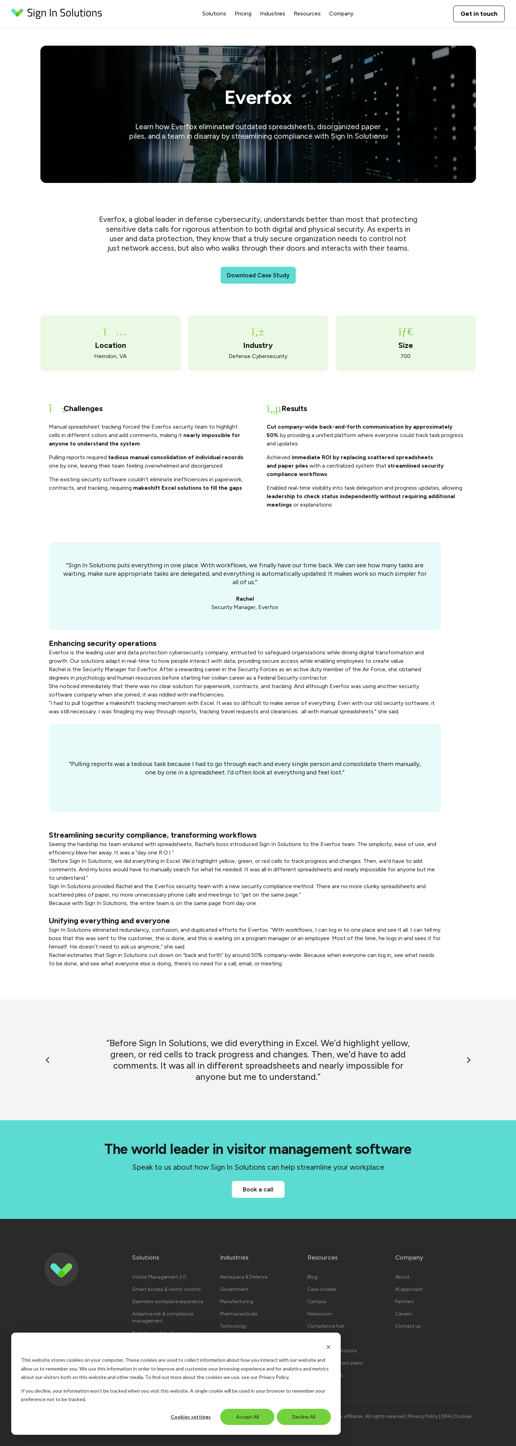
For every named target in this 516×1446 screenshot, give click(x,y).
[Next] (468, 1060)
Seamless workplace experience (167, 1302)
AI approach (409, 1289)
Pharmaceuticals (238, 1314)
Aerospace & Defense (243, 1277)
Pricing (243, 13)
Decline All (303, 1417)
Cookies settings (191, 1417)
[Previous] (48, 1060)
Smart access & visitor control (166, 1289)
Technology (233, 1326)
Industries (272, 13)
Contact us (408, 1326)
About (402, 1277)
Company (341, 13)
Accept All (247, 1417)
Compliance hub (326, 1326)
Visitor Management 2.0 (159, 1277)
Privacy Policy (273, 1377)
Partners (404, 1302)
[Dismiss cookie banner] (328, 1346)
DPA (446, 1416)
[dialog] (176, 1384)
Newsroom (319, 1314)
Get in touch (479, 14)
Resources (307, 13)
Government (234, 1289)
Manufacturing (236, 1302)
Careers (403, 1314)
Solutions (214, 13)
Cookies (462, 1416)
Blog (312, 1277)
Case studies (321, 1289)
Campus (317, 1302)
